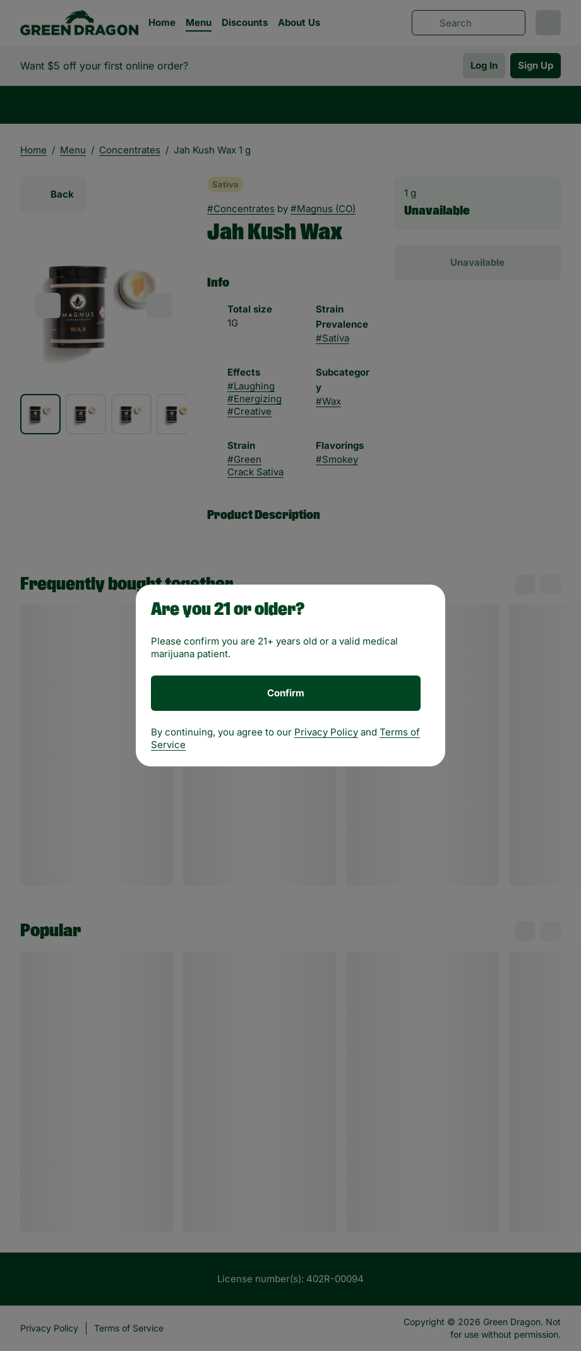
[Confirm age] (286, 693)
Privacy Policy (326, 732)
